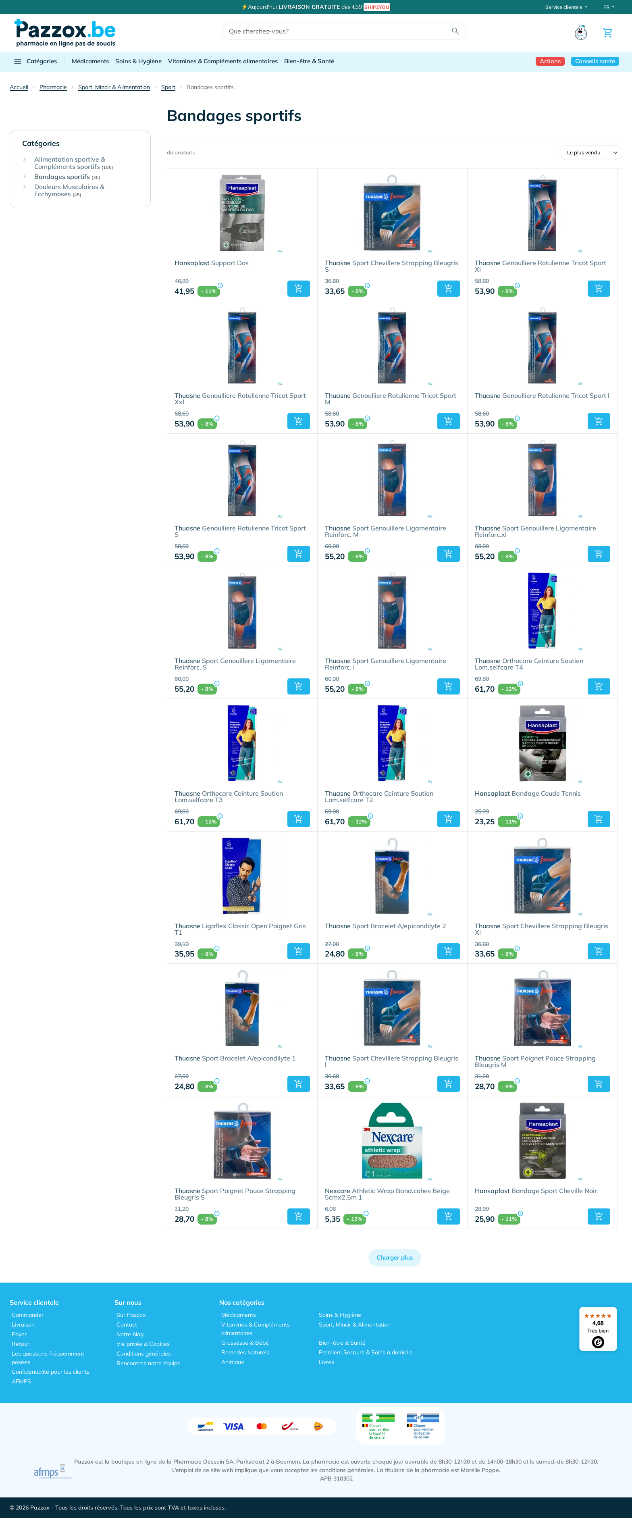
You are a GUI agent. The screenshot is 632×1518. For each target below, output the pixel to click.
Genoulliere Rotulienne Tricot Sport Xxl (240, 399)
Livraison (23, 1324)
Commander (28, 1314)
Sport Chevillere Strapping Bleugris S (391, 266)
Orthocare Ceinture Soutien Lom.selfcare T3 (229, 797)
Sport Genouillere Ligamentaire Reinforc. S (235, 664)
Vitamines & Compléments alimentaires (223, 61)
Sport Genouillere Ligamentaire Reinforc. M (385, 532)
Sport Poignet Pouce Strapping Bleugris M (535, 1062)
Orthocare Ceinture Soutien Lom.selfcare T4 (529, 664)
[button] (298, 289)
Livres (326, 1362)
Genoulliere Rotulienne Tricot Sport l (542, 395)
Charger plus (394, 1257)
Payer (19, 1334)
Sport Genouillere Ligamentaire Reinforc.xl (535, 532)
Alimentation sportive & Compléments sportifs (73, 163)
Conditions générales (143, 1353)
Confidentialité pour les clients (50, 1371)
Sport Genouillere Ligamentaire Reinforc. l (385, 664)
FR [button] (607, 7)
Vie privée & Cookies (143, 1343)
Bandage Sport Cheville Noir (536, 1191)
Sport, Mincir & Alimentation (355, 1324)
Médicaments (90, 61)
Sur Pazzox (131, 1314)
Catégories (35, 61)
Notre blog (129, 1334)
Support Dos (212, 263)
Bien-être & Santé (309, 61)
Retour (20, 1343)
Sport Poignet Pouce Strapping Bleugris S (235, 1194)
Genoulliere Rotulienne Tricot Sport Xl (540, 266)
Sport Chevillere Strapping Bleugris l (391, 1062)
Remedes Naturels (245, 1352)
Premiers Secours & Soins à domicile (366, 1352)
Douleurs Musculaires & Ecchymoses (69, 190)
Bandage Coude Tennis (528, 793)
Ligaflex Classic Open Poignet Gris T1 (240, 929)
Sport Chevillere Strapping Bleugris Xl (541, 929)
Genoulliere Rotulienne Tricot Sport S (240, 532)
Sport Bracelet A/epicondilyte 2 (385, 926)
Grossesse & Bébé (245, 1342)
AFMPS (21, 1381)
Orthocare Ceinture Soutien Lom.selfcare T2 (379, 797)
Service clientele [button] (564, 7)
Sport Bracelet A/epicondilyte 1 (235, 1058)
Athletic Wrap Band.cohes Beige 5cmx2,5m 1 (387, 1194)
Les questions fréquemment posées (48, 1358)
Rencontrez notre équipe (148, 1363)
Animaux (232, 1362)
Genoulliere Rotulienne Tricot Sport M (390, 399)
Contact (126, 1324)
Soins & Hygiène (138, 61)
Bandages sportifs (67, 177)
